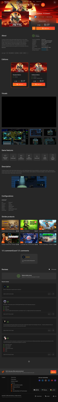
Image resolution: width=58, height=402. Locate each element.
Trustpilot (3, 377)
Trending (18, 1)
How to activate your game (46, 42)
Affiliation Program (14, 381)
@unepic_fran (44, 43)
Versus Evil (43, 44)
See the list (44, 39)
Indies (49, 47)
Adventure (46, 47)
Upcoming (29, 1)
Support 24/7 (38, 1)
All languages (52, 269)
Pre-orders (24, 1)
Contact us (13, 383)
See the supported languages (47, 40)
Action (43, 47)
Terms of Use (13, 377)
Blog (34, 1)
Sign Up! (53, 371)
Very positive (44, 48)
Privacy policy (13, 379)
